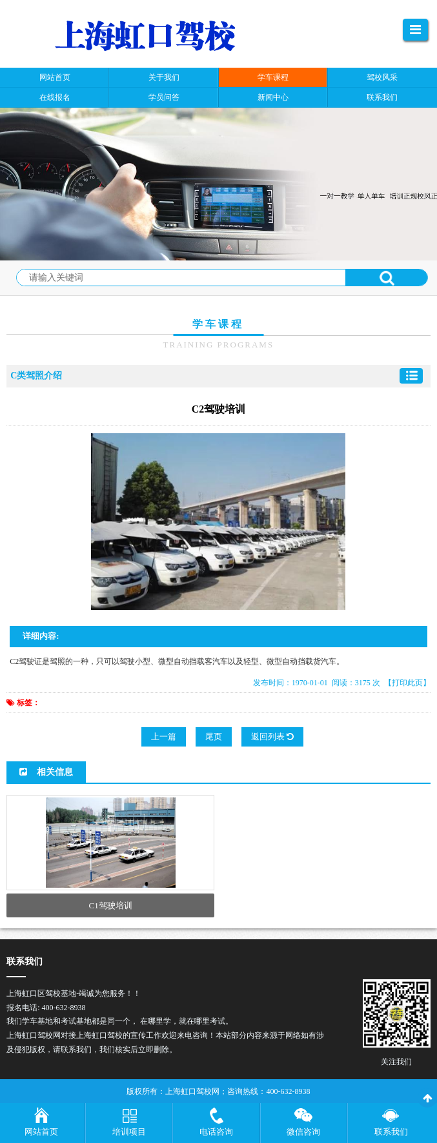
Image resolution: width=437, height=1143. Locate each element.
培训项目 (129, 1132)
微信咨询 (303, 1132)
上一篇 (163, 736)
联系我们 (391, 1132)
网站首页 (41, 1132)
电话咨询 (216, 1132)
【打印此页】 (407, 682)
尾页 (213, 736)
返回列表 (272, 736)
